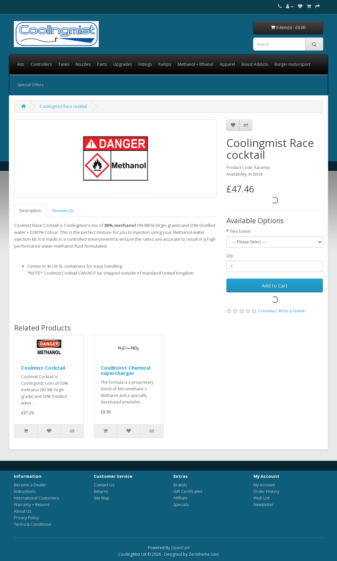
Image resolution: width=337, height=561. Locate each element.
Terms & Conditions (32, 524)
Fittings (145, 64)
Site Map (102, 498)
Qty (229, 255)
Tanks (63, 64)
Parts (102, 64)
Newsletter (263, 504)
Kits (20, 64)
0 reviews (266, 311)
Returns (101, 491)
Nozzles (83, 64)
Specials (181, 504)
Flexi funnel (240, 231)
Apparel (227, 64)
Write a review (291, 311)
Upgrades (122, 64)
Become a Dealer (30, 485)
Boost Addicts (255, 64)
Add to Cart (275, 285)
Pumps (164, 64)
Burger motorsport (292, 64)
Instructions (25, 491)
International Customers (36, 498)
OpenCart (180, 547)
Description (30, 210)
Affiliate (180, 498)
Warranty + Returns (31, 504)
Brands (180, 485)
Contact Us (104, 485)
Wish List (261, 498)
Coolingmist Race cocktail (63, 106)
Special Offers (30, 84)
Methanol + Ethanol (195, 64)
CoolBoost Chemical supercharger (125, 370)
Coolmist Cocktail (43, 367)
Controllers (41, 64)
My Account (264, 485)
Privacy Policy (26, 518)
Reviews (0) (62, 210)
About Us (22, 511)
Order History (266, 491)
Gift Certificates (187, 491)
